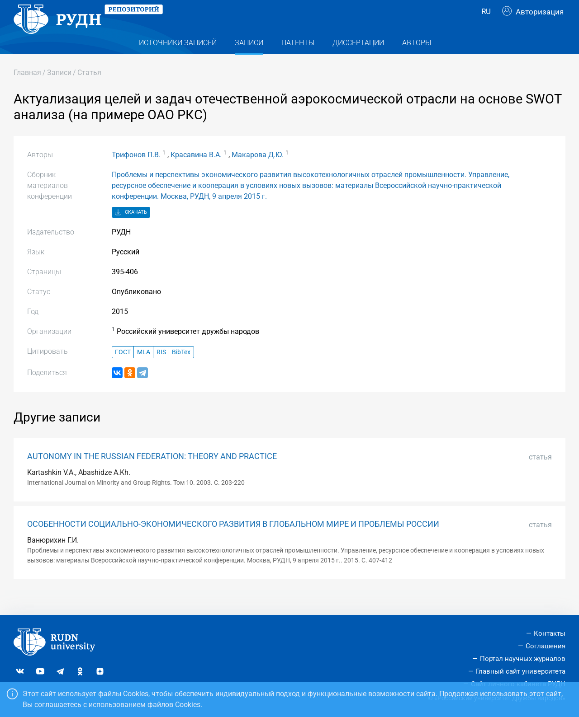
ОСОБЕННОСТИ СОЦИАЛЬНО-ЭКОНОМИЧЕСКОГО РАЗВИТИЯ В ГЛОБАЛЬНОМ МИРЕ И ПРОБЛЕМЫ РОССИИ (233, 542)
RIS (161, 370)
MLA (143, 370)
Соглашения (545, 646)
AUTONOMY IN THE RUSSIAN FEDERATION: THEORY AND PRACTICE (152, 474)
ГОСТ (123, 370)
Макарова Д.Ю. (258, 173)
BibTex (181, 370)
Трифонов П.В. (136, 173)
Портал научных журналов (522, 659)
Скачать (131, 230)
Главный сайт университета (520, 671)
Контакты (549, 633)
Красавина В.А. (196, 173)
